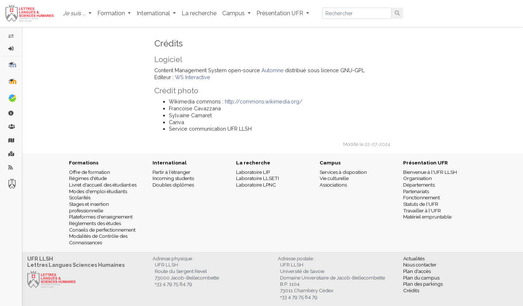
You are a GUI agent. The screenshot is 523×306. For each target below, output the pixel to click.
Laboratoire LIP (253, 172)
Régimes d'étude (88, 178)
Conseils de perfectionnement (102, 230)
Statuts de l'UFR (420, 204)
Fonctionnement (421, 197)
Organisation (417, 178)
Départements (419, 185)
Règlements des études (95, 223)
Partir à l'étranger (171, 172)
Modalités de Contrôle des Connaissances (98, 239)
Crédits (411, 290)
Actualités (414, 258)
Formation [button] (111, 13)
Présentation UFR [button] (280, 13)
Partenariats (416, 191)
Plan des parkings (423, 284)
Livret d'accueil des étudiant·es (103, 185)
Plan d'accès (417, 271)
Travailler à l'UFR (422, 210)
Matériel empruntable (427, 217)
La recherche (199, 13)
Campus (330, 163)
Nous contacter (420, 265)
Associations (333, 185)
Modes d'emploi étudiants (98, 191)
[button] (77, 13)
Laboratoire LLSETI (257, 178)
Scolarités (79, 197)
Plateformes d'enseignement (101, 217)
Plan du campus (421, 278)
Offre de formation (89, 172)
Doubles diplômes (173, 185)
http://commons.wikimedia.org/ (264, 101)
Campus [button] (234, 13)
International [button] (154, 13)
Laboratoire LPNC (256, 185)
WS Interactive (192, 77)
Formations (83, 163)
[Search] (357, 13)
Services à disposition (343, 172)
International (170, 163)
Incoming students (173, 178)
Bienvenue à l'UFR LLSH (430, 172)
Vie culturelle (334, 178)
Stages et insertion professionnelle (89, 207)
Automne (273, 70)
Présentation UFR (425, 163)
